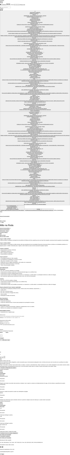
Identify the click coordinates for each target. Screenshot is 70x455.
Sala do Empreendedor (5, 216)
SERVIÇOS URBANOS (34, 84)
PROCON (34, 14)
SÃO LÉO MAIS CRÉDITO (42, 108)
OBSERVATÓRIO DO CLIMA (44, 169)
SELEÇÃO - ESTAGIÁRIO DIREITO (35, 75)
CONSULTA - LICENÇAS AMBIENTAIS (35, 65)
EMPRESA (34, 95)
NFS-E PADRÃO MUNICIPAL (35, 98)
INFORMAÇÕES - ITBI (34, 149)
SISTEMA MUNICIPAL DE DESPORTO (40, 41)
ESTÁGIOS (40, 22)
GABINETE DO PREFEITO (34, 13)
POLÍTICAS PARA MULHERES (34, 72)
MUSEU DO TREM (26, 31)
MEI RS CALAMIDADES (28, 33)
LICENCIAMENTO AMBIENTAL (51, 93)
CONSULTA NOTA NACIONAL (21, 100)
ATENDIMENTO (19, 63)
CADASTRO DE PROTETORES (35, 77)
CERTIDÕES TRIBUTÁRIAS (34, 191)
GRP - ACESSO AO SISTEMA (29, 104)
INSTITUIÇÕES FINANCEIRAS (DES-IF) (39, 202)
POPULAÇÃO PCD (39, 35)
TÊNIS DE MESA (49, 41)
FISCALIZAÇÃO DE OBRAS (52, 58)
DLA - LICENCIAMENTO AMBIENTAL (34, 64)
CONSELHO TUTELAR (21, 24)
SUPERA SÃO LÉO (46, 33)
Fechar (1, 338)
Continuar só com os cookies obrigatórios (9, 433)
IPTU (29, 93)
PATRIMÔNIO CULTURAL (34, 31)
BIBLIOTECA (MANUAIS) (30, 100)
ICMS (31, 96)
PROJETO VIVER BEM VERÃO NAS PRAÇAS (25, 41)
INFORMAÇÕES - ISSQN (31, 148)
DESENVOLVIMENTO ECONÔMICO (34, 32)
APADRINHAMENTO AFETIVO (48, 24)
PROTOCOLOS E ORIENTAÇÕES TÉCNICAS (50, 79)
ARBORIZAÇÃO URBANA (44, 89)
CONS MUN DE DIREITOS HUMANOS (36, 36)
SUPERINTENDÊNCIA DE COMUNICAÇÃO (34, 16)
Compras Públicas (4, 232)
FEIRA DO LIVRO (20, 31)
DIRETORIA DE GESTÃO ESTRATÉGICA (30, 58)
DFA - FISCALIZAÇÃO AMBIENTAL (35, 66)
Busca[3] (1, 2)
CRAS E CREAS (27, 24)
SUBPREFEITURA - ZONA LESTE (21, 86)
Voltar (2, 222)
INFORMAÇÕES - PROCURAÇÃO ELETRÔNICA (34, 52)
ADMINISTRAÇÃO (34, 21)
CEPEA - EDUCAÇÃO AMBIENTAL (28, 63)
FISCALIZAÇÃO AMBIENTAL (7, 93)
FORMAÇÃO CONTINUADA (42, 138)
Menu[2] (1, 1)
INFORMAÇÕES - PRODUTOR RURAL (57, 45)
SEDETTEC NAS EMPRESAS (38, 33)
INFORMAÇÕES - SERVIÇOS (34, 44)
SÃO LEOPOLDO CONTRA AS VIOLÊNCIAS (54, 83)
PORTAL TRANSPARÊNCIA (35, 110)
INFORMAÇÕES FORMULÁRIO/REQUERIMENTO (34, 45)
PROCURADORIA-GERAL (34, 74)
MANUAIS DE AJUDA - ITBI (35, 51)
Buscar (1, 8)
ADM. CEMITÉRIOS (29, 85)
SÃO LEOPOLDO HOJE (38, 109)
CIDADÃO (34, 88)
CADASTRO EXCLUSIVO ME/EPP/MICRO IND (35, 128)
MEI (32, 108)
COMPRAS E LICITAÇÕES (34, 127)
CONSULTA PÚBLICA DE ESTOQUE (8, 79)
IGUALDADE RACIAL (46, 35)
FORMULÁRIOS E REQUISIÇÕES (36, 79)
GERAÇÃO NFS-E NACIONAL (11, 100)
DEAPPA (52, 63)
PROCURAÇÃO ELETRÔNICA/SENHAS (34, 94)
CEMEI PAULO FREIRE (21, 138)
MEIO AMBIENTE (34, 62)
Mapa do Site (23, 4)
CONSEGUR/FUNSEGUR (33, 83)
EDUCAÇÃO (34, 37)
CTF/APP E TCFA (48, 63)
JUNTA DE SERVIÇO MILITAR (35, 19)
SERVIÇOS (35, 87)
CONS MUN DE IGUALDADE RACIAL (49, 36)
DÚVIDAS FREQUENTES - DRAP (40, 43)
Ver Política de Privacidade (5, 434)
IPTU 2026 (48, 94)
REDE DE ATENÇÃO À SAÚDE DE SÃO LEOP (22, 79)
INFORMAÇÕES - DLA (35, 68)
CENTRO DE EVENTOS (29, 26)
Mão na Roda (3, 220)
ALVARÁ (9, 33)
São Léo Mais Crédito (4, 236)
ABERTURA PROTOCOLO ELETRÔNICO (35, 192)
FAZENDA (34, 42)
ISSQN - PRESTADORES (34, 97)
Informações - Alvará (4, 230)
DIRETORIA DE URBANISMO (42, 58)
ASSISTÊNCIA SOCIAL (34, 23)
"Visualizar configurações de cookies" (8, 367)
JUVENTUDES (10, 35)
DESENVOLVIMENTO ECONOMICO (55, 33)
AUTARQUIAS (34, 25)
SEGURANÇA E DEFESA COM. (34, 82)
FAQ (45, 100)
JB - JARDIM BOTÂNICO (25, 169)
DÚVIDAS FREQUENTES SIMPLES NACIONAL (35, 56)
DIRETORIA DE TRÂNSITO (42, 83)
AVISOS (25, 43)
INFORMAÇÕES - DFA (27, 68)
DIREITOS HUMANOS (34, 34)
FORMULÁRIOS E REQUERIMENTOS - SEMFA (20, 93)
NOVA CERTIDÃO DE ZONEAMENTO (16, 58)
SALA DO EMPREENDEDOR (30, 105)
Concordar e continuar (5, 436)
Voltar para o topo (5, 339)
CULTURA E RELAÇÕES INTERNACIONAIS (34, 30)
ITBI (30, 93)
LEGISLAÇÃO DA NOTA (60, 100)
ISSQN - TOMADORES (28, 202)
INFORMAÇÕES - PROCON (28, 15)
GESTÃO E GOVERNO (34, 57)
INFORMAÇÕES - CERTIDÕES (20, 45)
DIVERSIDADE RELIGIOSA (24, 36)
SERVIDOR (34, 103)
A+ (14, 4)
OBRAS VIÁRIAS (31, 170)
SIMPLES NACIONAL (34, 55)
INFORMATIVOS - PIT (39, 148)
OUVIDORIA (25, 94)
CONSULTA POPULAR (38, 170)
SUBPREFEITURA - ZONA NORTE (33, 86)
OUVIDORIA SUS (61, 79)
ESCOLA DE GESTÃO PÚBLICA (33, 22)
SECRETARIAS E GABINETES (35, 12)
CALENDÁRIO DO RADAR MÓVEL (23, 83)
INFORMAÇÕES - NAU (43, 68)
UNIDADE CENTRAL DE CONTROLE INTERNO (47, 86)
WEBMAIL (44, 104)
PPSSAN (41, 24)
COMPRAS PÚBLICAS (27, 108)
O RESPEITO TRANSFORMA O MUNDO (29, 35)
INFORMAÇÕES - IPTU (34, 46)
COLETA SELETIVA (36, 85)
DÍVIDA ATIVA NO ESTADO (10, 45)
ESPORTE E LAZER (34, 40)
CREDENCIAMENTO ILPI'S (35, 24)
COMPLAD (58, 58)
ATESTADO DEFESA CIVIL (12, 83)
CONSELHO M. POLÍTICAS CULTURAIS (56, 31)
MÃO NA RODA (35, 108)
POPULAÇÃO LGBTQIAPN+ (17, 35)
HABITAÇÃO (34, 159)
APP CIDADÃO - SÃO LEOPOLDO (34, 89)
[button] (37, 14)
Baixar (1, 332)
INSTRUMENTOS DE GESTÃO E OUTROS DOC (40, 180)
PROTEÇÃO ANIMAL (34, 76)
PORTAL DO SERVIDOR (38, 104)
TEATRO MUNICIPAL (45, 31)
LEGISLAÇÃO (31, 54)
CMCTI (19, 33)
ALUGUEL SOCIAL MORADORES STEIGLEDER (42, 61)
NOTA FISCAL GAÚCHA (37, 54)
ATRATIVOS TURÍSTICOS (46, 109)
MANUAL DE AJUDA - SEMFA (51, 100)
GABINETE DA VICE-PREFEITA (35, 20)
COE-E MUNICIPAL (29, 138)
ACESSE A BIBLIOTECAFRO (55, 35)
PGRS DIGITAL (41, 85)
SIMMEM (40, 31)
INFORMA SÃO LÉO (35, 117)
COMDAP (13, 33)
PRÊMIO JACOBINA (4, 35)
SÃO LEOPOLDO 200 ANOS (12, 31)
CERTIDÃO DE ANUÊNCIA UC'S (39, 63)
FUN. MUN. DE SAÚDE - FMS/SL (39, 26)
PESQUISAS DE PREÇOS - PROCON (39, 15)
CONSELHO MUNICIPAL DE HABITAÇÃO (27, 61)
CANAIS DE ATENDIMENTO (39, 100)
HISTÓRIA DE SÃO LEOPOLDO (28, 109)
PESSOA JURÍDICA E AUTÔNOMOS (35, 107)
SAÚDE (34, 78)
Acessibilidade (3, 4)
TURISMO (21, 109)
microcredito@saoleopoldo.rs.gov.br (8, 324)
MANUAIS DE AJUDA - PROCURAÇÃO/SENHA (35, 53)
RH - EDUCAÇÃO (50, 138)
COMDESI (16, 33)
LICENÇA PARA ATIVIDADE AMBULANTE (38, 93)
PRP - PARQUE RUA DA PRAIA (34, 169)
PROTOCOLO (43, 94)
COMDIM (35, 73)
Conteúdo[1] (2, 0)
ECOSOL (22, 33)
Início (1, 211)
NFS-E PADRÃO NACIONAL (34, 99)
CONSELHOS (34, 138)
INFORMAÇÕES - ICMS (47, 45)
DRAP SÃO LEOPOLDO (31, 43)
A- (18, 4)
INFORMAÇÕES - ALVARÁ (34, 106)
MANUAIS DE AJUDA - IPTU (35, 47)
